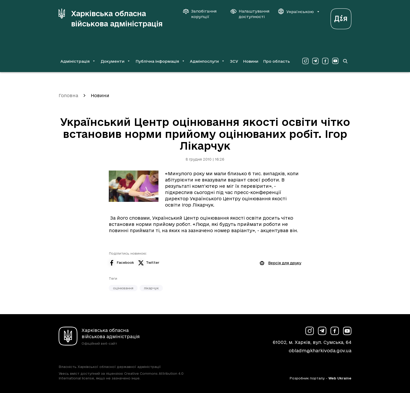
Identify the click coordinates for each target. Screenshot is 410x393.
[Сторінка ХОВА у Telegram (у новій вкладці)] (315, 61)
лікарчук (151, 288)
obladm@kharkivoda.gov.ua (320, 350)
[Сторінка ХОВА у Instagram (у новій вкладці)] (305, 61)
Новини (250, 61)
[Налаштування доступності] (250, 13)
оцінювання (123, 288)
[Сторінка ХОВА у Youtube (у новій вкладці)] (335, 61)
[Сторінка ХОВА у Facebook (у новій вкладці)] (325, 61)
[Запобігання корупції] (202, 13)
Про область (276, 61)
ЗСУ (234, 61)
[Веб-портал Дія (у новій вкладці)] (341, 17)
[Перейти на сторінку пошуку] (345, 61)
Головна (68, 95)
